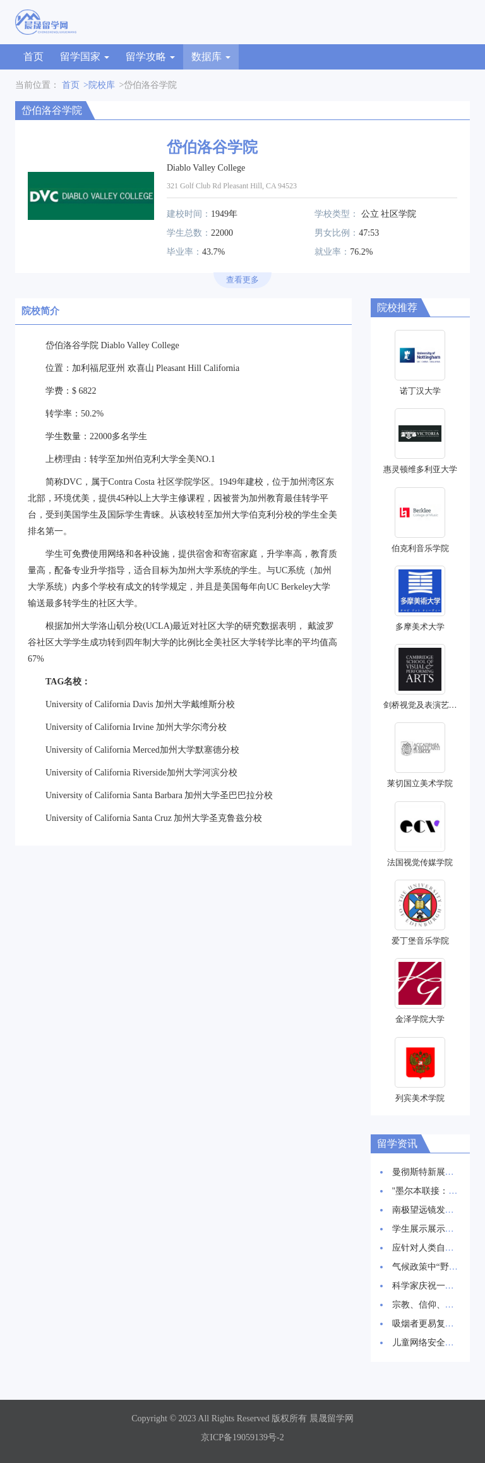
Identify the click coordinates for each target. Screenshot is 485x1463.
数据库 (211, 56)
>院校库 (99, 85)
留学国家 (84, 56)
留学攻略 (150, 56)
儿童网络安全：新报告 (436, 1342)
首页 (33, 56)
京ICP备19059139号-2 (242, 1437)
